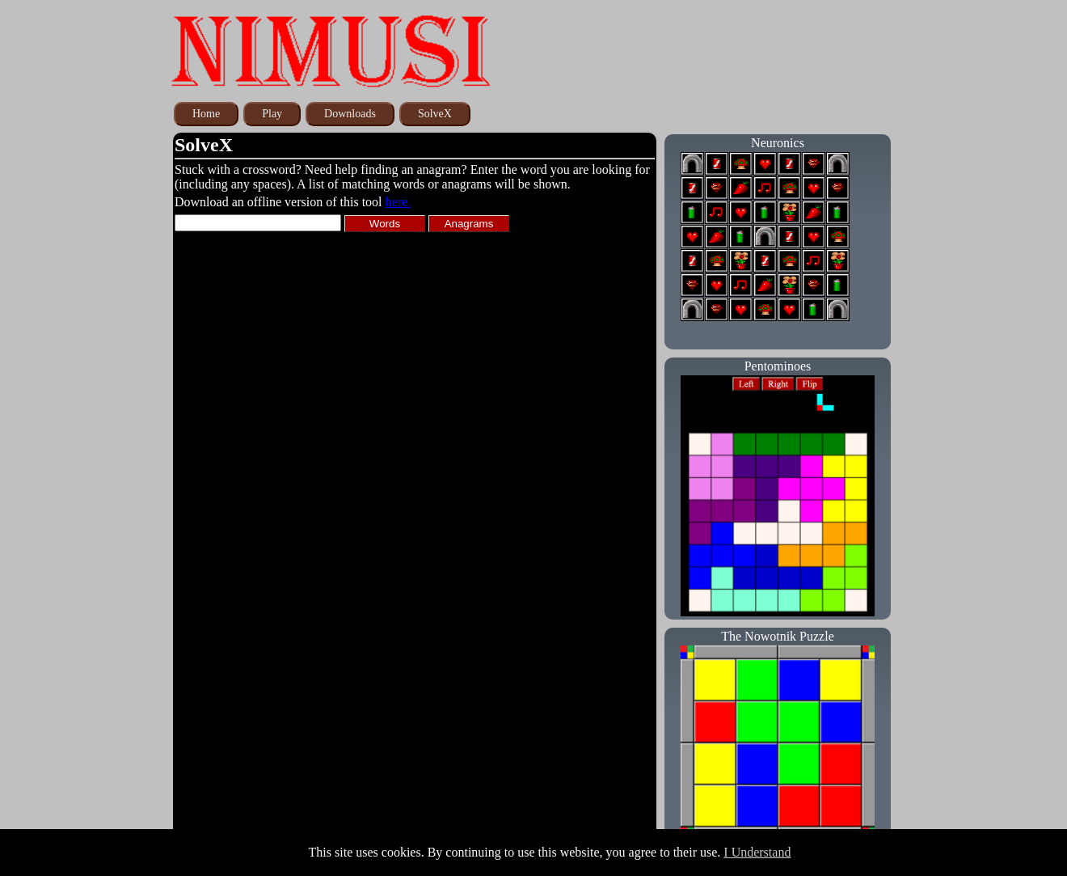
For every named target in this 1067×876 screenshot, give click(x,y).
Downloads (350, 114)
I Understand (757, 852)
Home (206, 114)
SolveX (435, 114)
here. (398, 202)
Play (272, 114)
